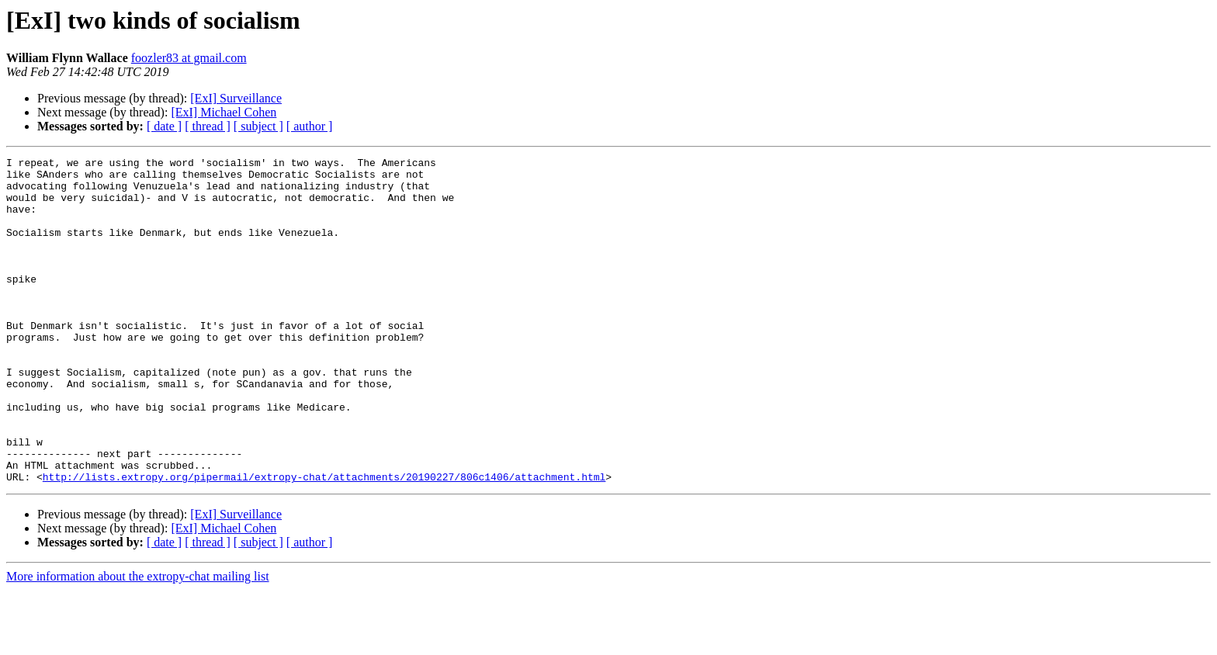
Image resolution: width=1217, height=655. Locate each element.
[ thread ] (208, 126)
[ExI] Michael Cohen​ (223, 112)
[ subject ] (258, 126)
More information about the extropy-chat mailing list (137, 641)
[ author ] (309, 126)
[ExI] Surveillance (236, 98)
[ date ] (164, 126)
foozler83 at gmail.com (189, 57)
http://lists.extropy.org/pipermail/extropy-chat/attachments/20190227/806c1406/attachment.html (324, 542)
